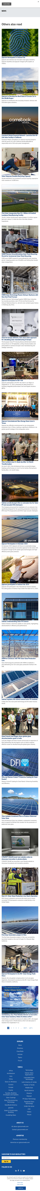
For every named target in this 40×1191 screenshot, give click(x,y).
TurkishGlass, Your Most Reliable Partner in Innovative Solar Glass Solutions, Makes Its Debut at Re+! (19, 1016)
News (20, 1045)
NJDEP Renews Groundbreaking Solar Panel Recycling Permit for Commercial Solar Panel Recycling (19, 255)
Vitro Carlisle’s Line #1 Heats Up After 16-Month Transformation (17, 463)
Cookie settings (20, 1184)
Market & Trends (29, 1085)
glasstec (10, 1108)
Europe (11, 1087)
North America (29, 1090)
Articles (20, 1054)
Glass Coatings (11, 1097)
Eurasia (11, 1084)
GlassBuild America (11, 1105)
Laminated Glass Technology (29, 1078)
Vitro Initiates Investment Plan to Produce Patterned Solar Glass (19, 817)
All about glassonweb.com (20, 1126)
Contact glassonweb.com (20, 1129)
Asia (11, 1076)
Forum (20, 1060)
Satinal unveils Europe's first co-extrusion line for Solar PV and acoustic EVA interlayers (20, 504)
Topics (20, 1057)
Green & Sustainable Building (11, 1111)
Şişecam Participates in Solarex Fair (13, 57)
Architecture (11, 1073)
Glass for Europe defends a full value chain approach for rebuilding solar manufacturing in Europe (19, 339)
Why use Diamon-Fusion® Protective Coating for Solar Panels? (20, 778)
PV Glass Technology (29, 1099)
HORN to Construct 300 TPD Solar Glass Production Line (19, 659)
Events (11, 1090)
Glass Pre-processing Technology (10, 1101)
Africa (11, 1071)
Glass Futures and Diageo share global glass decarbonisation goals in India (16, 737)
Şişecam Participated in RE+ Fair (12, 380)
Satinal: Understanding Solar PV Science (15, 621)
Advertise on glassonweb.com (20, 1142)
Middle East (29, 1088)
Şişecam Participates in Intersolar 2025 (15, 544)
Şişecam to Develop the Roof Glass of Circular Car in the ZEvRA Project (19, 97)
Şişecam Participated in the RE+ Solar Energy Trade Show (18, 975)
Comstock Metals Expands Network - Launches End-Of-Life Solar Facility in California (20, 136)
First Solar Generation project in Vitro (14, 935)
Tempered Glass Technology (29, 1102)
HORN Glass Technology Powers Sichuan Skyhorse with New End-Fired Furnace (20, 296)
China (11, 1079)
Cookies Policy (20, 1182)
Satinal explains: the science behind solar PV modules (19, 699)
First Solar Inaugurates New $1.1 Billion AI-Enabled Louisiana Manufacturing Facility (19, 214)
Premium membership (20, 1139)
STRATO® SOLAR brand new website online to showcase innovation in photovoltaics (17, 858)
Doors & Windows (11, 1082)
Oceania (29, 1093)
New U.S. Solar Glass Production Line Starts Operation (20, 896)
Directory (20, 1048)
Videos (29, 1112)
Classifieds (20, 1051)
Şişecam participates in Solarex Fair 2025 (15, 584)
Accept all (20, 1188)
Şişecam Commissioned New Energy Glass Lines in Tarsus (18, 422)
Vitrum (29, 1114)
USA (29, 1109)
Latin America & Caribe (29, 1082)
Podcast (29, 1096)
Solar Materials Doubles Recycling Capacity (16, 176)
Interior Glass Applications (29, 1074)
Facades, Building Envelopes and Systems (10, 1094)
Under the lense (29, 1106)
